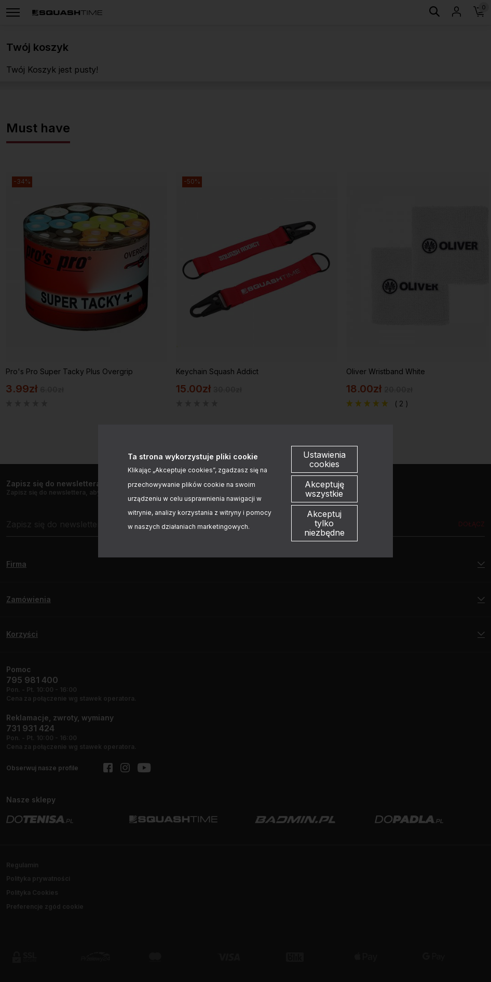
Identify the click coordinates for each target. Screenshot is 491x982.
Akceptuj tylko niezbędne (324, 523)
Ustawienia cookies (324, 459)
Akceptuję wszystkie (324, 489)
